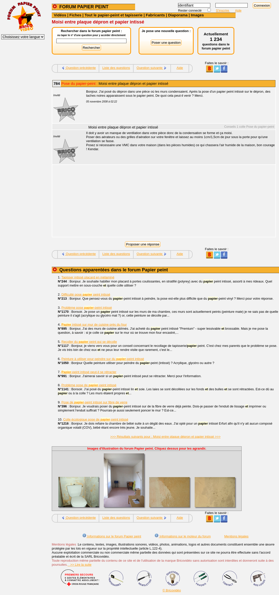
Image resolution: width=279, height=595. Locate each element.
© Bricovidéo (172, 590)
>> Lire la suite (80, 564)
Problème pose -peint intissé (86, 307)
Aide (238, 10)
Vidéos (60, 15)
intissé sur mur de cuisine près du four (94, 324)
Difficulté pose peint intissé (85, 294)
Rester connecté (190, 10)
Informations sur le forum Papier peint (111, 536)
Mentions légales (236, 536)
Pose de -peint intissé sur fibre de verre (94, 402)
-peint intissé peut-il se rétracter (88, 372)
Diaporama (178, 15)
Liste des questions (116, 68)
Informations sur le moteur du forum (183, 536)
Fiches (75, 15)
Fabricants (155, 15)
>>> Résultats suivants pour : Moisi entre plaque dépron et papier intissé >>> (165, 436)
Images (197, 15)
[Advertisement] (178, 201)
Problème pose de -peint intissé (88, 385)
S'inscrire (223, 10)
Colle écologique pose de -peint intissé (95, 419)
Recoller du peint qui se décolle (89, 342)
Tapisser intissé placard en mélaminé (87, 277)
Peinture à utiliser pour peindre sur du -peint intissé (102, 359)
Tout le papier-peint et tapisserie (114, 15)
